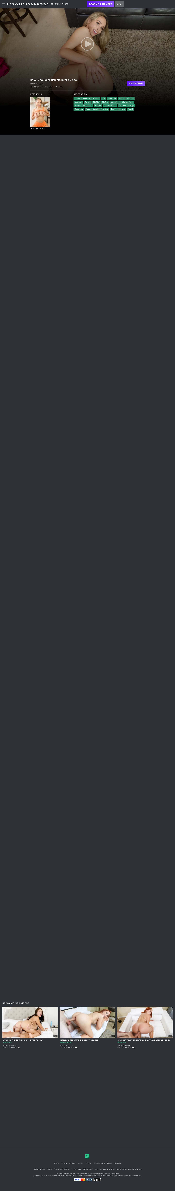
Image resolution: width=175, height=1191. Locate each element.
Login (119, 4)
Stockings (78, 102)
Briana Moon (37, 129)
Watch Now (136, 83)
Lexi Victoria (7, 1042)
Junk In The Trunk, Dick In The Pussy (22, 1040)
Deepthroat (87, 106)
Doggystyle (79, 109)
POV (103, 99)
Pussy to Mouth (110, 106)
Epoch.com (44, 1175)
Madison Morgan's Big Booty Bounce (79, 1040)
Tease (113, 109)
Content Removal (136, 1175)
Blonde (121, 99)
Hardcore (86, 99)
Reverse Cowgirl (92, 109)
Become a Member (100, 4)
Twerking (122, 106)
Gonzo (77, 99)
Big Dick (96, 102)
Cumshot (121, 109)
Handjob (98, 106)
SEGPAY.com (104, 1175)
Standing (104, 109)
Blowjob (78, 106)
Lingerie (130, 99)
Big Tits (105, 102)
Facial (130, 109)
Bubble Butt (115, 102)
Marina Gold (122, 1042)
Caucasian (112, 99)
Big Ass (87, 102)
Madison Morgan (66, 1042)
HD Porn (95, 99)
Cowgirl (131, 106)
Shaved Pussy (127, 102)
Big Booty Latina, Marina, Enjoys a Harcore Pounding (145, 1040)
